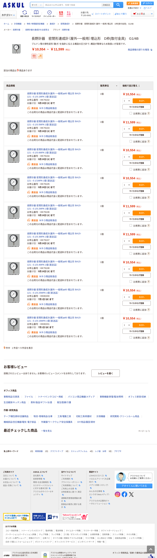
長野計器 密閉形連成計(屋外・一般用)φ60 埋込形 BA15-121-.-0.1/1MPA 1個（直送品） (54, 179)
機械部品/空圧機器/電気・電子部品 (20, 422)
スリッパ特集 (117, 534)
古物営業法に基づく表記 (71, 493)
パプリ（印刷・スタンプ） (98, 486)
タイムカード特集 (73, 531)
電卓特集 (49, 531)
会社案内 (38, 476)
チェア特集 (43, 534)
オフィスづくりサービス (65, 542)
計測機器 (17, 24)
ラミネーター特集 (90, 531)
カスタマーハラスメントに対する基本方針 (43, 487)
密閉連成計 (65, 24)
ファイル (28, 396)
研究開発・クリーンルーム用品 (124, 416)
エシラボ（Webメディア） (99, 495)
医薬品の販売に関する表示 (71, 505)
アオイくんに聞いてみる (134, 485)
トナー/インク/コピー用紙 (50, 396)
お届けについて (10, 479)
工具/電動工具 (64, 416)
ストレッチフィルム (79, 451)
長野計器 (16, 30)
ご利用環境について (70, 485)
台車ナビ (46, 538)
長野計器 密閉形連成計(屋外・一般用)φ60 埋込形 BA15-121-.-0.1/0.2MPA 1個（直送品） (54, 207)
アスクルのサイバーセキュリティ (43, 493)
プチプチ (117, 451)
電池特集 (59, 531)
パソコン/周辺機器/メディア (81, 396)
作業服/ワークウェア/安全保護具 (56, 422)
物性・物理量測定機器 (35, 24)
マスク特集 (89, 538)
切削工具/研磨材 (84, 416)
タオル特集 (131, 534)
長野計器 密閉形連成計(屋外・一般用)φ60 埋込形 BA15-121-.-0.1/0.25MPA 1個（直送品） (54, 291)
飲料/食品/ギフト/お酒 (41, 402)
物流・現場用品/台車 (43, 416)
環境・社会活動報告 (42, 482)
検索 (118, 5)
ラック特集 (55, 534)
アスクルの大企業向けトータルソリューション (99, 502)
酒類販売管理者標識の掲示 (71, 499)
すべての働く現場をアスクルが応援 (67, 538)
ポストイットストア (43, 542)
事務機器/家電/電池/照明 (111, 396)
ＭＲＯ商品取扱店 (48, 108)
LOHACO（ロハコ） (98, 476)
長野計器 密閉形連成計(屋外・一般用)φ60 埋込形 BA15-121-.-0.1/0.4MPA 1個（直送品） (54, 263)
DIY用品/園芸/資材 (86, 422)
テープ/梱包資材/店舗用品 (16, 416)
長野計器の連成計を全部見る (37, 30)
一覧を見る (46, 431)
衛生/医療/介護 (64, 402)
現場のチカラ (34, 538)
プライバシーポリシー (71, 482)
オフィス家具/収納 (137, 396)
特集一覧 (101, 542)
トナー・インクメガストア (31, 531)
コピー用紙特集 (12, 531)
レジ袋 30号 (100, 451)
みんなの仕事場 (96, 491)
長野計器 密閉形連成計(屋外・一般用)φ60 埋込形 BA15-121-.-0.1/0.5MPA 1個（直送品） (54, 123)
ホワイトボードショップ (111, 531)
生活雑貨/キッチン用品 (15, 402)
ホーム (6, 24)
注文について (10, 476)
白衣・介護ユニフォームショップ (19, 542)
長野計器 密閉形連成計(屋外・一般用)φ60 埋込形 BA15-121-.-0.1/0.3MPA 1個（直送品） (54, 235)
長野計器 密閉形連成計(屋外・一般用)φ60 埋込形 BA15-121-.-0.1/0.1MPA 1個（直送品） (54, 95)
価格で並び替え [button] (131, 85)
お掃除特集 (94, 534)
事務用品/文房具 (11, 396)
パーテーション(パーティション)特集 (21, 534)
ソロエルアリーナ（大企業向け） (99, 480)
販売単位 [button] (108, 85)
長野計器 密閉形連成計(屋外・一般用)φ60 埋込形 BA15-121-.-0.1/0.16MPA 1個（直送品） (54, 319)
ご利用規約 (67, 479)
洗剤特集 (105, 534)
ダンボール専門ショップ (16, 538)
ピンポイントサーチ (86, 542)
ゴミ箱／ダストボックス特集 (75, 534)
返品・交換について (12, 485)
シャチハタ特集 (135, 538)
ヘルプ (148, 8)
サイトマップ (66, 476)
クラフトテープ (56, 451)
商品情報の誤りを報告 (140, 49)
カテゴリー (8, 15)
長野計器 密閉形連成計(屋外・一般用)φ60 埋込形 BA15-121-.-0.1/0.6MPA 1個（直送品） (54, 151)
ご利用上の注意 (69, 489)
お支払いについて (11, 482)
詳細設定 (106, 5)
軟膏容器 (39, 451)
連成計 (52, 24)
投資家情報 (39, 479)
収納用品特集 (120, 538)
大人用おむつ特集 (104, 538)
